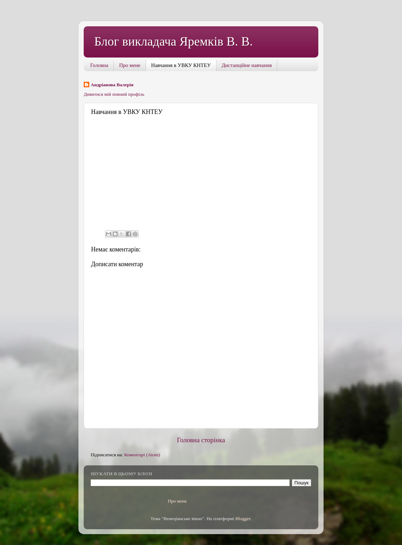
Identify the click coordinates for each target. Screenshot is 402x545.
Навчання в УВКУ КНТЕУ (181, 65)
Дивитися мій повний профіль (114, 94)
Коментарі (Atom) (142, 454)
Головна (99, 65)
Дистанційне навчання (247, 65)
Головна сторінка (201, 440)
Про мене (129, 65)
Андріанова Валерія (112, 84)
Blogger (242, 518)
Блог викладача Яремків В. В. (173, 41)
